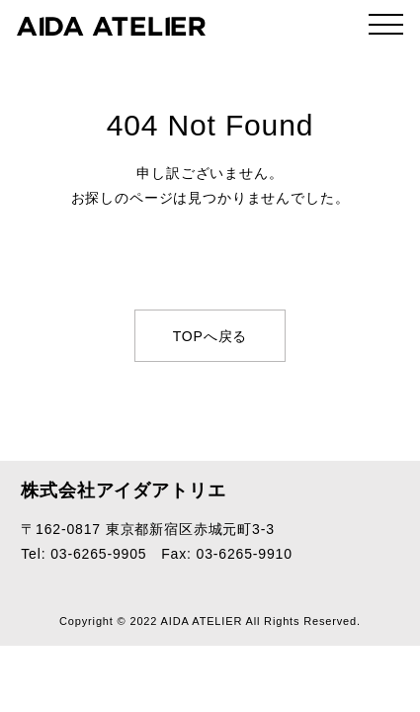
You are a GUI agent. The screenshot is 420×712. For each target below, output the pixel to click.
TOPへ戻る (210, 336)
